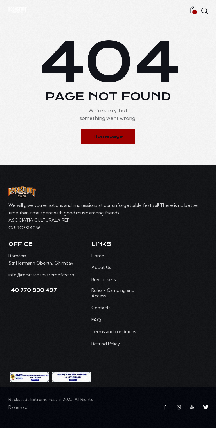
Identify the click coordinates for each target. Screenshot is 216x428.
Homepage (108, 136)
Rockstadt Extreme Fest (32, 399)
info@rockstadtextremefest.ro (41, 274)
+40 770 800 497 (32, 290)
